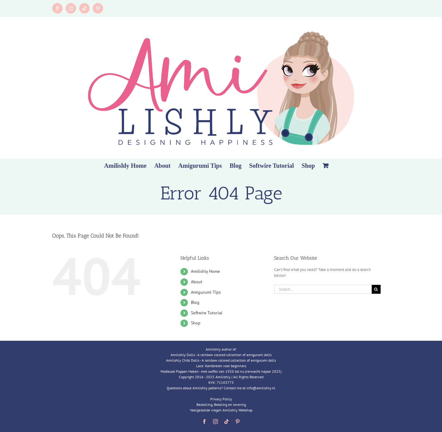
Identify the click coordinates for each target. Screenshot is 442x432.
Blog (195, 302)
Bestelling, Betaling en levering (221, 404)
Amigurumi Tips (206, 292)
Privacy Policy (221, 399)
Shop (195, 323)
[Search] (376, 289)
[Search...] (323, 289)
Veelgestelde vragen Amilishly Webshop (221, 410)
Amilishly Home (205, 271)
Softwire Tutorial (206, 313)
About (196, 282)
